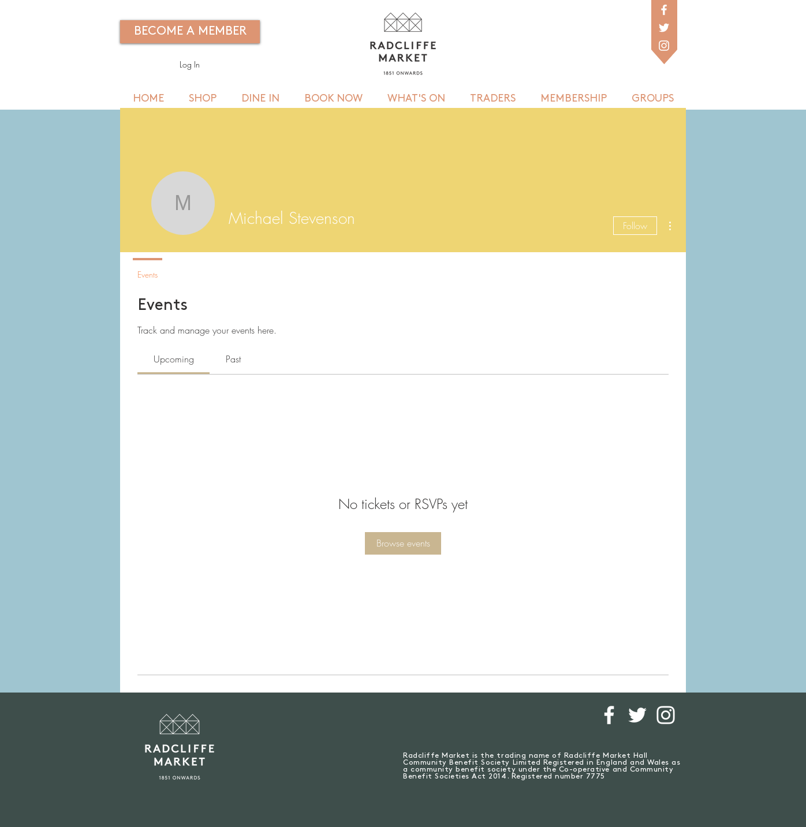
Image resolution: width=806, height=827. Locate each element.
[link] (174, 359)
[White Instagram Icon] (664, 46)
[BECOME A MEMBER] (190, 31)
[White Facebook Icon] (664, 10)
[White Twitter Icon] (664, 28)
